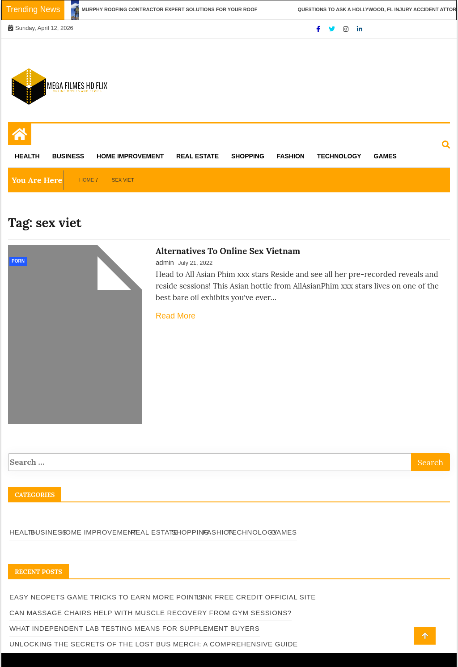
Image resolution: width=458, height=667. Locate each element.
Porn (18, 261)
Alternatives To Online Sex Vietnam (228, 251)
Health (27, 156)
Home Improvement (130, 156)
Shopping (247, 156)
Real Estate (197, 156)
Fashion (291, 156)
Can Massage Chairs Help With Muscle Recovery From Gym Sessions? (150, 612)
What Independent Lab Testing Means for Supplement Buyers (134, 628)
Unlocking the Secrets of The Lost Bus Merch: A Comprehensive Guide (153, 644)
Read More (175, 315)
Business (68, 156)
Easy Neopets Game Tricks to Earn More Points (106, 597)
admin (165, 262)
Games (385, 156)
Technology (339, 156)
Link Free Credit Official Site (256, 597)
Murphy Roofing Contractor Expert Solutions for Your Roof (172, 9)
